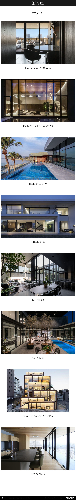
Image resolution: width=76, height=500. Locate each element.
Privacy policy (11, 498)
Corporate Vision (20, 498)
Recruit (27, 498)
